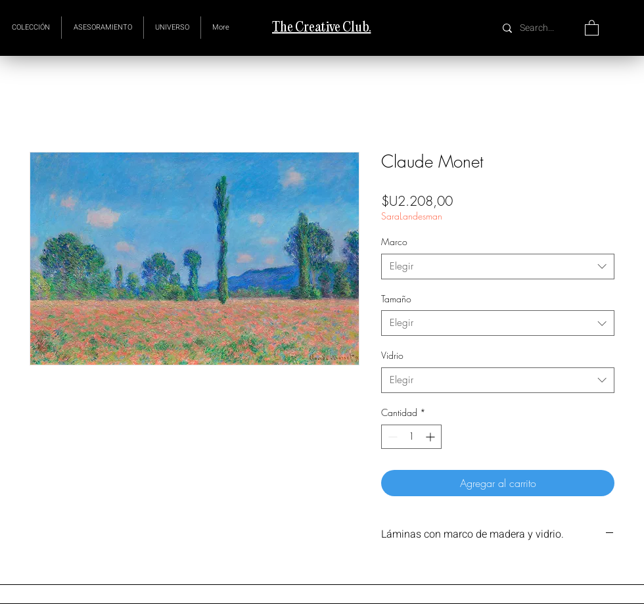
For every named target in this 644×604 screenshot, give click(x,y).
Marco (394, 241)
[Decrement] (391, 436)
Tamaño (396, 298)
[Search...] (538, 28)
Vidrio (392, 355)
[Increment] (431, 436)
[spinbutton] (411, 436)
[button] (172, 27)
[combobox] (497, 266)
